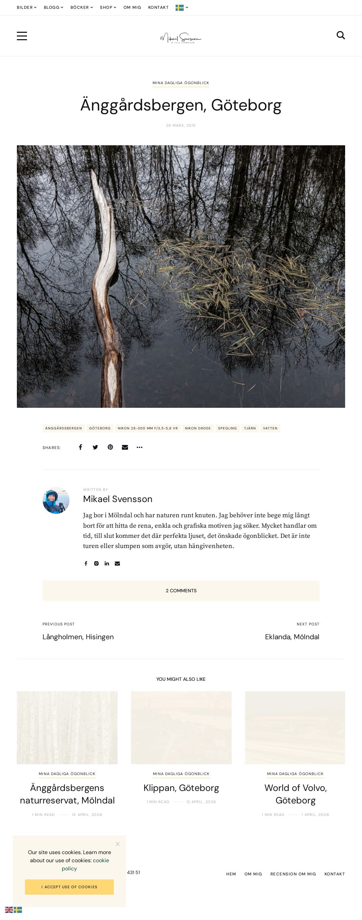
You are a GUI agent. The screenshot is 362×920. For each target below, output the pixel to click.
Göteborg (100, 428)
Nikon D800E (198, 428)
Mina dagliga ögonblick (181, 82)
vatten (270, 428)
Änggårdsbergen (63, 428)
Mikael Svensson (118, 499)
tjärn (250, 428)
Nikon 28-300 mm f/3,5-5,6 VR (148, 428)
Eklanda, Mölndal (292, 637)
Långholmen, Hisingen (78, 637)
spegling (227, 428)
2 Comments (181, 591)
